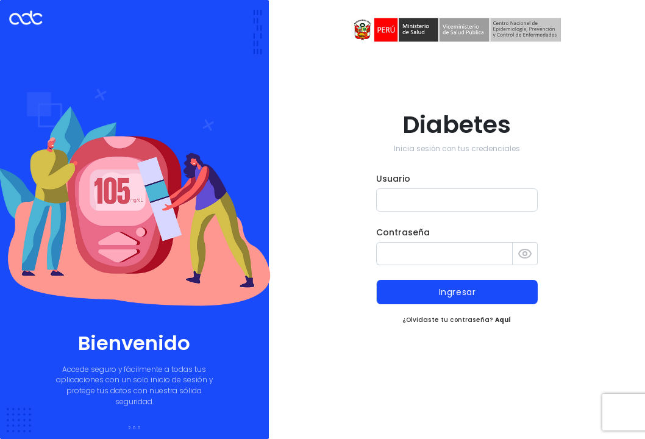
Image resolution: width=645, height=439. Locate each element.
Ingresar (457, 292)
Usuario (393, 179)
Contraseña (403, 232)
